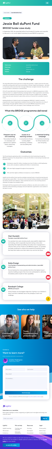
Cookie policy (42, 432)
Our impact (30, 430)
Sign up (45, 418)
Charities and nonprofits (18, 428)
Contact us (5, 432)
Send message (26, 394)
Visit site (28, 71)
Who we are (6, 430)
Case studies (6, 12)
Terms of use (42, 430)
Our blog (29, 427)
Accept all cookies (11, 445)
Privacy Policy (30, 397)
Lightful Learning (7, 427)
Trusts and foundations (18, 432)
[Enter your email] (22, 418)
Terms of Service (38, 397)
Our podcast (30, 432)
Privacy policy (42, 427)
